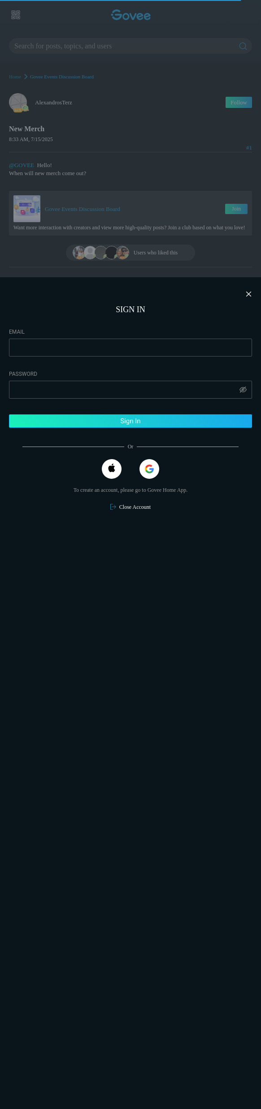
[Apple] (112, 469)
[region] (130, 693)
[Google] (149, 469)
